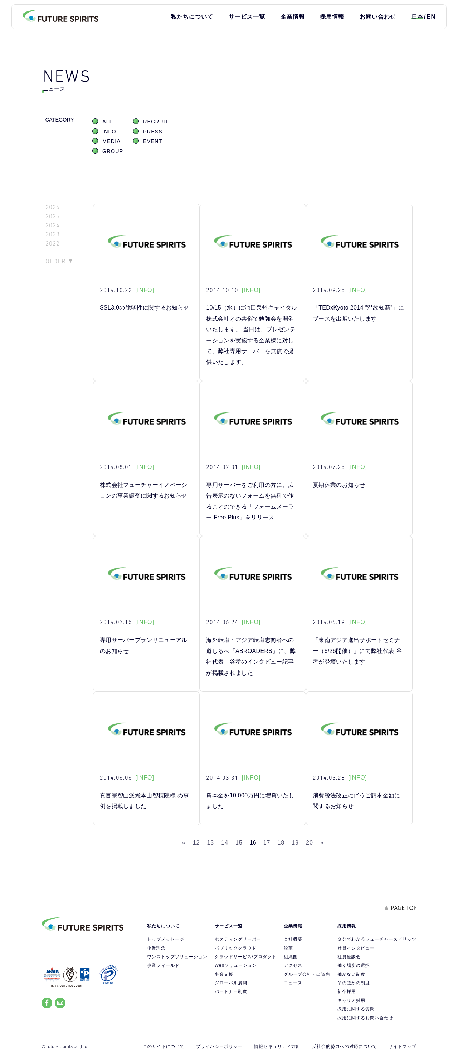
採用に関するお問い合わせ (365, 1017)
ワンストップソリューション (177, 956)
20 (309, 843)
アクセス (293, 965)
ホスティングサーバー (238, 939)
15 (239, 843)
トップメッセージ (165, 939)
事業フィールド (163, 965)
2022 (52, 243)
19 (295, 843)
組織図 (291, 956)
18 (280, 843)
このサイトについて (164, 1046)
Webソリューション (236, 965)
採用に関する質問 (356, 1008)
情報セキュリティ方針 (277, 1046)
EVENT (152, 141)
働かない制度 (351, 974)
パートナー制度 (231, 991)
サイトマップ (402, 1046)
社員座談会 (349, 956)
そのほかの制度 (353, 982)
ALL (107, 121)
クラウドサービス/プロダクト (246, 956)
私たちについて (192, 17)
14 (224, 843)
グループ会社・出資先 (307, 974)
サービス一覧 (247, 17)
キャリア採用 (351, 1000)
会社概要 (293, 939)
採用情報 (332, 17)
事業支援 (224, 974)
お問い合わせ (378, 17)
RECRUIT (156, 121)
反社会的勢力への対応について (344, 1046)
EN (431, 17)
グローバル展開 (231, 982)
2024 (52, 225)
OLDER (55, 261)
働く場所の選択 (353, 965)
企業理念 (156, 948)
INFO (109, 131)
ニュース (293, 982)
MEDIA (111, 141)
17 (267, 843)
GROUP (112, 151)
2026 (52, 207)
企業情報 (293, 17)
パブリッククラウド (236, 948)
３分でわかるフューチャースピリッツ (376, 939)
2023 (52, 234)
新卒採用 (346, 991)
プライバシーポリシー (219, 1046)
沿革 (288, 948)
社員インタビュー (356, 948)
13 (210, 843)
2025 (52, 216)
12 (196, 843)
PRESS (152, 131)
